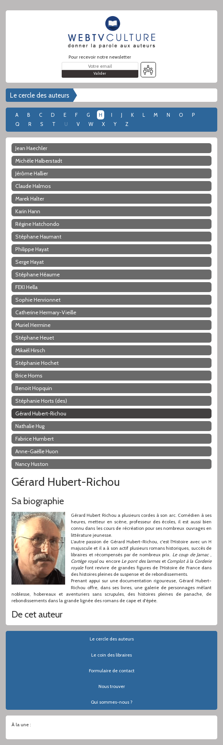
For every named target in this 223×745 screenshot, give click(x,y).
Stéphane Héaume (37, 274)
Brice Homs (29, 375)
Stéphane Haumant (38, 236)
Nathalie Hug (29, 426)
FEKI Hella (26, 287)
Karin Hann (27, 211)
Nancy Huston (31, 464)
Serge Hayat (29, 261)
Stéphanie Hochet (37, 362)
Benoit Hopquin (33, 388)
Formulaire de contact (111, 670)
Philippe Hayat (32, 249)
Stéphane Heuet (34, 337)
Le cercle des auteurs (39, 95)
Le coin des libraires (111, 655)
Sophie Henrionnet (38, 299)
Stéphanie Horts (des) (41, 400)
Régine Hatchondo (37, 224)
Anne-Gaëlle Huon (36, 451)
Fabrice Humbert (34, 438)
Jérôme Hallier (31, 173)
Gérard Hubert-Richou (40, 413)
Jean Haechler (31, 148)
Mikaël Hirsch (30, 350)
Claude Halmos (33, 186)
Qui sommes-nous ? (112, 702)
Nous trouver (111, 686)
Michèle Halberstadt (38, 160)
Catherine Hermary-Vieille (45, 312)
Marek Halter (29, 198)
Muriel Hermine (33, 325)
